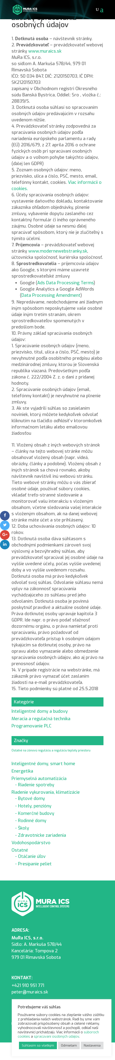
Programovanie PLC (31, 726)
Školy (23, 828)
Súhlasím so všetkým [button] (38, 1045)
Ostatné (20, 850)
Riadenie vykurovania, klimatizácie (46, 792)
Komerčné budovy (36, 813)
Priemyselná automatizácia (39, 778)
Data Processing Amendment (50, 295)
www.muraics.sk (44, 51)
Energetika (22, 771)
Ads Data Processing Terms (65, 283)
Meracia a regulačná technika (41, 719)
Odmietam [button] (69, 1045)
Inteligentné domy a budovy (40, 711)
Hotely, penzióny (34, 806)
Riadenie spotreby (36, 785)
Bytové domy (31, 798)
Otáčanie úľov (32, 856)
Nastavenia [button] (92, 1045)
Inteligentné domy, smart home (43, 764)
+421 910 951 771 (28, 985)
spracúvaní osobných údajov (56, 1036)
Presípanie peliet (35, 864)
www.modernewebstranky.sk (57, 251)
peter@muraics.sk (30, 992)
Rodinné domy (32, 821)
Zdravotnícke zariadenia (42, 835)
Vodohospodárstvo (31, 843)
